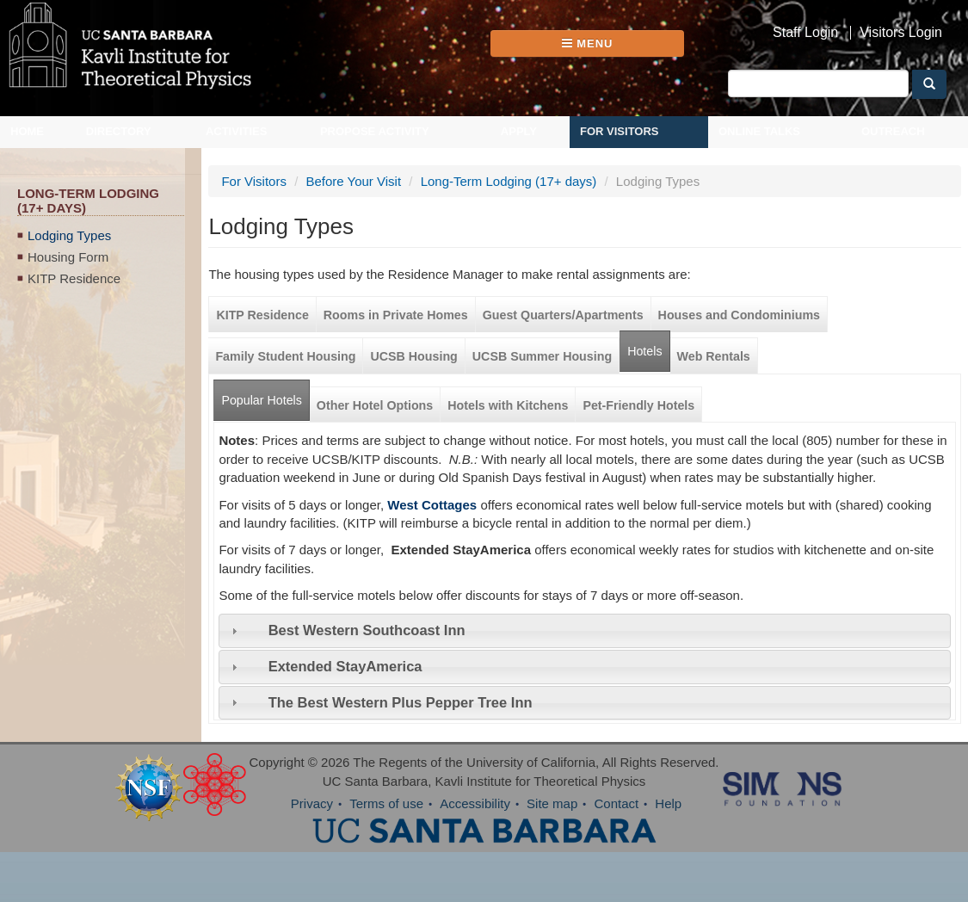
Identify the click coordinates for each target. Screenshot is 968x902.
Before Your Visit (353, 181)
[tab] (585, 631)
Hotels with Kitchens (507, 405)
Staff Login (805, 33)
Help (668, 803)
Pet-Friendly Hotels (638, 405)
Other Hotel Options (375, 405)
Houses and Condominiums (739, 315)
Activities (237, 131)
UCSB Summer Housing (542, 356)
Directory (118, 131)
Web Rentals (713, 356)
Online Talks (759, 131)
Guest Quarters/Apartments (563, 315)
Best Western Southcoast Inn (367, 630)
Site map (552, 803)
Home (27, 131)
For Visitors (619, 131)
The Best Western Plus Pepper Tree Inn (400, 702)
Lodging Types (69, 235)
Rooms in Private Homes (396, 315)
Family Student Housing (285, 356)
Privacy (312, 803)
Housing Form (68, 257)
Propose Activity (374, 131)
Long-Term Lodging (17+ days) (509, 181)
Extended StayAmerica (345, 666)
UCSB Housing (413, 356)
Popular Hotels (265, 393)
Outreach (893, 131)
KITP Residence (74, 278)
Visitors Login (901, 33)
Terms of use (386, 803)
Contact (616, 803)
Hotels (644, 351)
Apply (519, 131)
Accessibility (475, 803)
